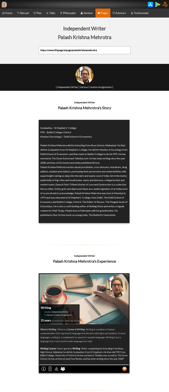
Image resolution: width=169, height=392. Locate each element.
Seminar (87, 13)
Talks (50, 13)
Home (7, 13)
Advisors (119, 13)
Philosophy (68, 13)
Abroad (23, 13)
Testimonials (140, 13)
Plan (37, 13)
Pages (103, 13)
